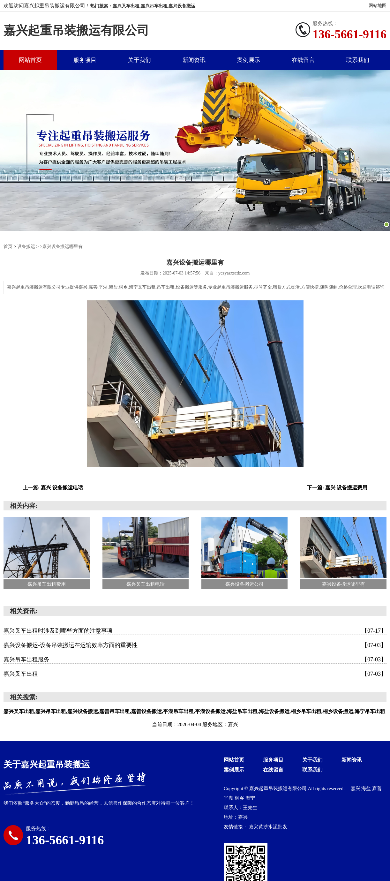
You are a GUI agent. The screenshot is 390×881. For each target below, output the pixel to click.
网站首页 (30, 60)
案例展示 (248, 60)
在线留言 (303, 60)
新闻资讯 (194, 60)
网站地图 (377, 5)
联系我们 (357, 60)
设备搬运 (26, 246)
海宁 (250, 797)
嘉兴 (356, 788)
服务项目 (84, 60)
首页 (8, 246)
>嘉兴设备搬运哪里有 (61, 246)
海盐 (366, 788)
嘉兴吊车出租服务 (195, 659)
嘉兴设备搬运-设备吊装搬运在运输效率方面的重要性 (195, 645)
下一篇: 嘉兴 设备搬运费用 (337, 487)
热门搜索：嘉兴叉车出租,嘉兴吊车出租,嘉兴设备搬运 (142, 6)
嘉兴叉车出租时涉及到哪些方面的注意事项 (195, 630)
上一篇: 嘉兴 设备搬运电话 (53, 487)
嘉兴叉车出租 (195, 673)
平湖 (229, 797)
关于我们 (139, 60)
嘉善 (377, 788)
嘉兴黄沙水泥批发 (268, 826)
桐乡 (240, 797)
